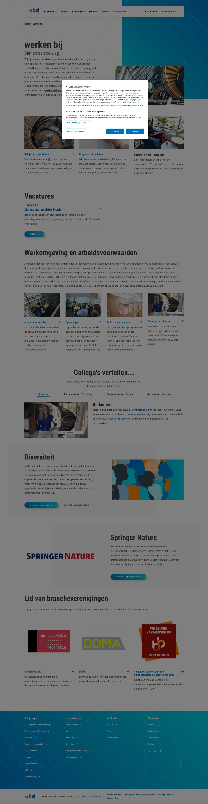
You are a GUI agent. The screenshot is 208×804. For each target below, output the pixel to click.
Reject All (115, 131)
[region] (105, 109)
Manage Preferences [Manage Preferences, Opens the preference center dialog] (75, 131)
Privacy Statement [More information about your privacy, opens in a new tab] (132, 102)
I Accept (135, 131)
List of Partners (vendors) (76, 123)
